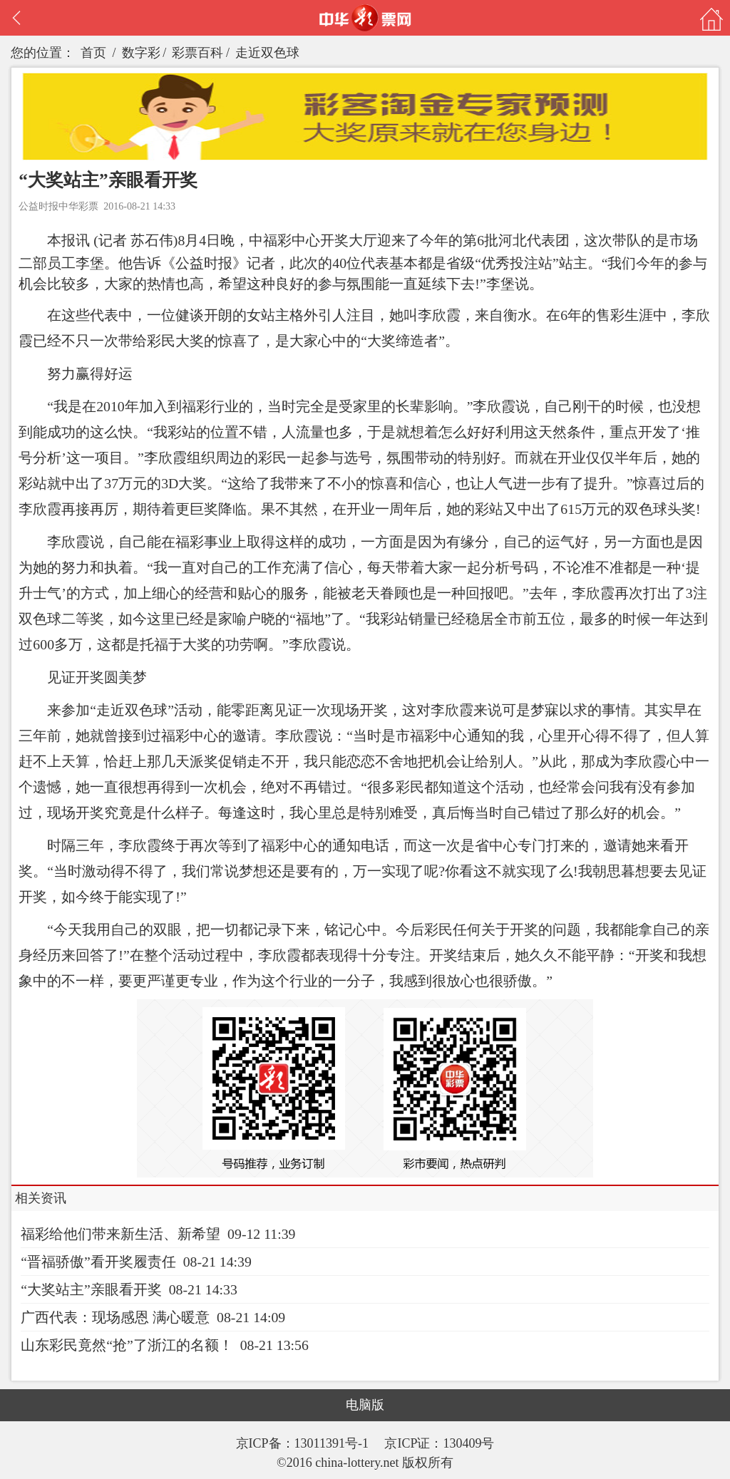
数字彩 (141, 53)
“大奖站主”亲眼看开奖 (91, 1289)
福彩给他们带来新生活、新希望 (120, 1234)
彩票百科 (197, 53)
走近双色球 (267, 53)
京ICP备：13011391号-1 (304, 1443)
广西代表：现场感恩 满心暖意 (115, 1317)
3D (169, 483)
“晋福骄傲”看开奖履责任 (98, 1261)
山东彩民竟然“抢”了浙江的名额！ (127, 1345)
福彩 (277, 240)
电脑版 (365, 1405)
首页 (93, 53)
